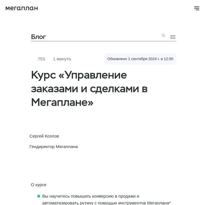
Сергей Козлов (44, 136)
